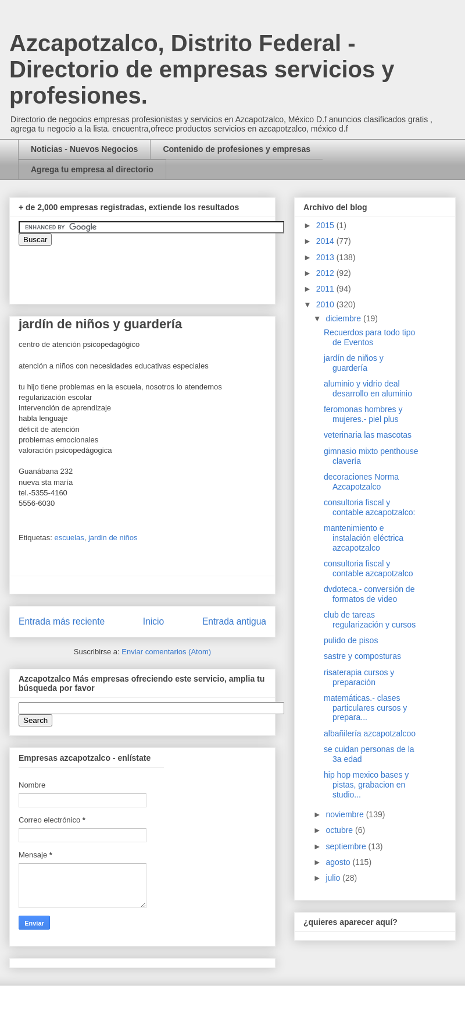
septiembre (347, 846)
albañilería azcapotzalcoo (370, 733)
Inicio (153, 621)
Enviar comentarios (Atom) (166, 651)
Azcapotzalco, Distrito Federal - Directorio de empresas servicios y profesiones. (202, 69)
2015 (326, 225)
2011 (326, 288)
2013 (326, 257)
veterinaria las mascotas (368, 434)
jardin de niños (113, 537)
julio (334, 877)
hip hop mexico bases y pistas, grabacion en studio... (366, 784)
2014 (326, 241)
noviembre (346, 814)
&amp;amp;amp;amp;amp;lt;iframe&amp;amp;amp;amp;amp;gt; (149, 269)
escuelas (69, 537)
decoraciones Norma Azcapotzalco (361, 481)
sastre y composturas (362, 656)
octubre (340, 830)
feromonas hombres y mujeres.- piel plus (363, 414)
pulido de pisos (351, 640)
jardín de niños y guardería (354, 363)
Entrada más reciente (62, 621)
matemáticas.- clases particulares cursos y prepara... (365, 707)
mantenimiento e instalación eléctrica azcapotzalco (363, 537)
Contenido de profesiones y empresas (236, 149)
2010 (326, 304)
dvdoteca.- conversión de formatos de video (369, 594)
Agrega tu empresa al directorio (92, 169)
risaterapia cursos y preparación (359, 677)
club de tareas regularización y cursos (370, 619)
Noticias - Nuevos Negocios (84, 149)
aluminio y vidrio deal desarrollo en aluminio (368, 388)
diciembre (344, 318)
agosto (339, 862)
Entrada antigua (234, 621)
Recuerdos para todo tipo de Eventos (369, 337)
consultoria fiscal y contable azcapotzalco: (369, 507)
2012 (326, 273)
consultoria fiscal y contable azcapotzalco (368, 568)
